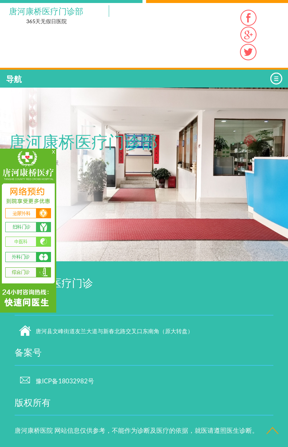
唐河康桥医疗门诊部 (46, 11)
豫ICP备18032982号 (56, 381)
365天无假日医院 (46, 21)
